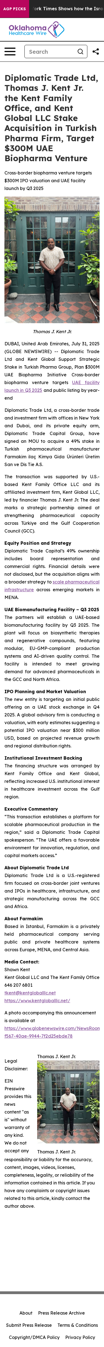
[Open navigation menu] (10, 51)
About (25, 1313)
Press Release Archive (61, 1313)
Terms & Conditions (77, 1325)
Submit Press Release (29, 1325)
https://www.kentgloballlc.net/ (37, 1000)
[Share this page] (96, 51)
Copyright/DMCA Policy (34, 1337)
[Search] (49, 51)
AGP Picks (14, 8)
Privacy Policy (80, 1337)
